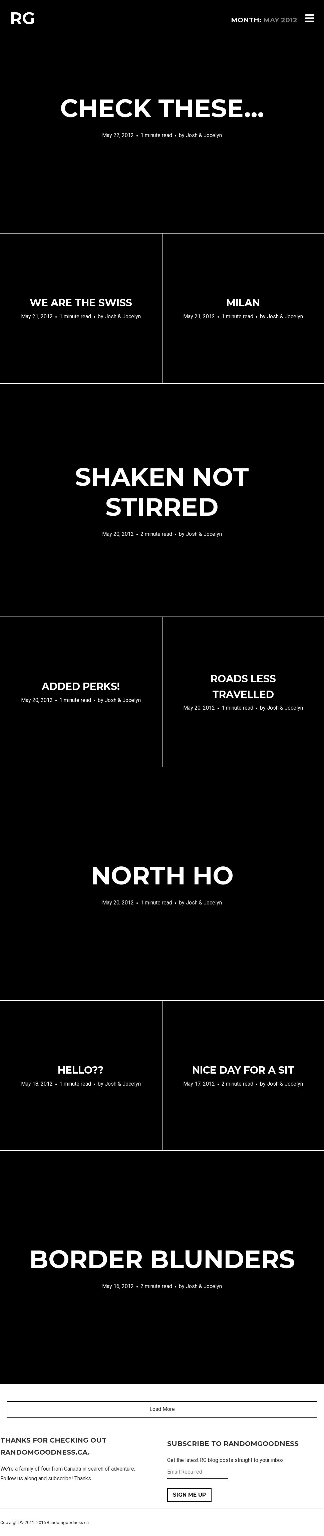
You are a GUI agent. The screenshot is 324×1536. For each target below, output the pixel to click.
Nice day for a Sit (243, 1070)
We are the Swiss (81, 303)
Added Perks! (81, 686)
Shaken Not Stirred (162, 492)
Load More (162, 1409)
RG (22, 18)
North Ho (162, 875)
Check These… (162, 108)
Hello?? (81, 1070)
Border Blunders (162, 1259)
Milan (243, 303)
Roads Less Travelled (243, 687)
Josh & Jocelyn (204, 135)
